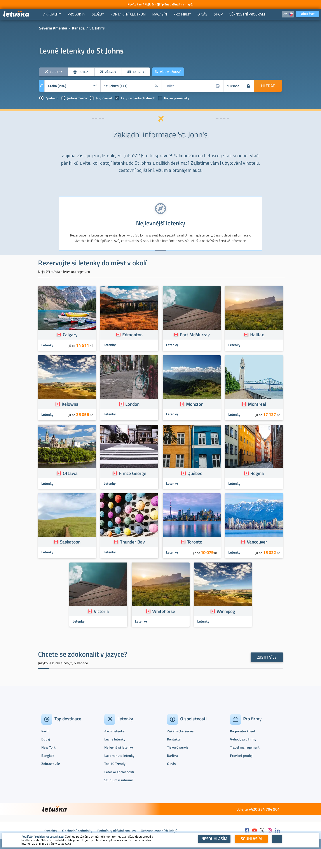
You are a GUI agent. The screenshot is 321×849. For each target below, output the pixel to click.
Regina (257, 473)
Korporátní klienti (243, 731)
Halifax (257, 334)
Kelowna (70, 404)
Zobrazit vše (50, 763)
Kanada (78, 28)
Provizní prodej (241, 755)
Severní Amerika (53, 28)
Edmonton (132, 334)
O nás (171, 763)
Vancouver (257, 541)
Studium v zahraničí (119, 780)
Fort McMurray (195, 334)
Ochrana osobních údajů (159, 831)
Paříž (45, 731)
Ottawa (70, 473)
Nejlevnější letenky (118, 747)
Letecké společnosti (119, 772)
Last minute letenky (119, 755)
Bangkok (47, 755)
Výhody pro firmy (243, 739)
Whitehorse (163, 611)
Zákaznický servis (180, 731)
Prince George (132, 473)
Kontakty (174, 739)
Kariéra (172, 755)
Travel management (245, 747)
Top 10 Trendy (115, 763)
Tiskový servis (177, 747)
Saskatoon (70, 541)
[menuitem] (52, 14)
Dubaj (45, 739)
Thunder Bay (132, 541)
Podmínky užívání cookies (116, 831)
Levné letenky (114, 739)
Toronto (194, 541)
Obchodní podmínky (77, 831)
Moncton (194, 404)
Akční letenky (114, 731)
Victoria (101, 611)
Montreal (257, 404)
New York (48, 747)
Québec (194, 473)
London (132, 404)
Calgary (70, 334)
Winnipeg (226, 611)
